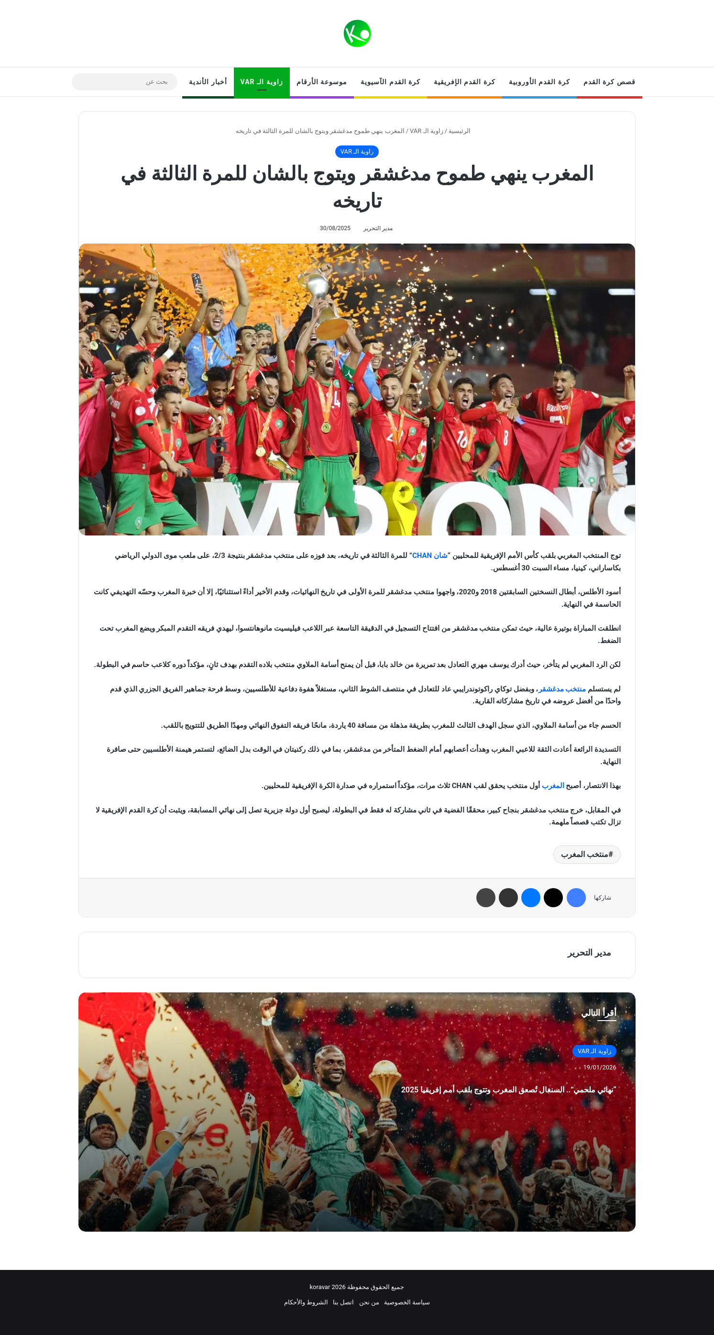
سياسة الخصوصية (407, 1302)
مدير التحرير (378, 228)
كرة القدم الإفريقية (464, 82)
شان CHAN (430, 555)
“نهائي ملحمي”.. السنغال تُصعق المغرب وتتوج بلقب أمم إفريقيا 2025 (461, 1097)
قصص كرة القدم (609, 82)
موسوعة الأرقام (322, 82)
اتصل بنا (343, 1302)
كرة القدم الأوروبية (539, 82)
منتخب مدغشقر (562, 689)
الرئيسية (463, 130)
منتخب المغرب (584, 854)
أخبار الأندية (208, 82)
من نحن (369, 1302)
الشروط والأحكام (306, 1302)
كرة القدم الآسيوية (390, 82)
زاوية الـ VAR (262, 82)
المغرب (553, 785)
